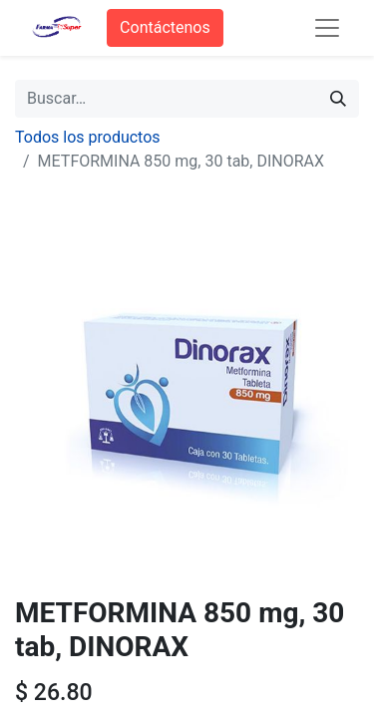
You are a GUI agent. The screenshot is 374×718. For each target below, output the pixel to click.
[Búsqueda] (338, 99)
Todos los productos (88, 137)
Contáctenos (165, 27)
